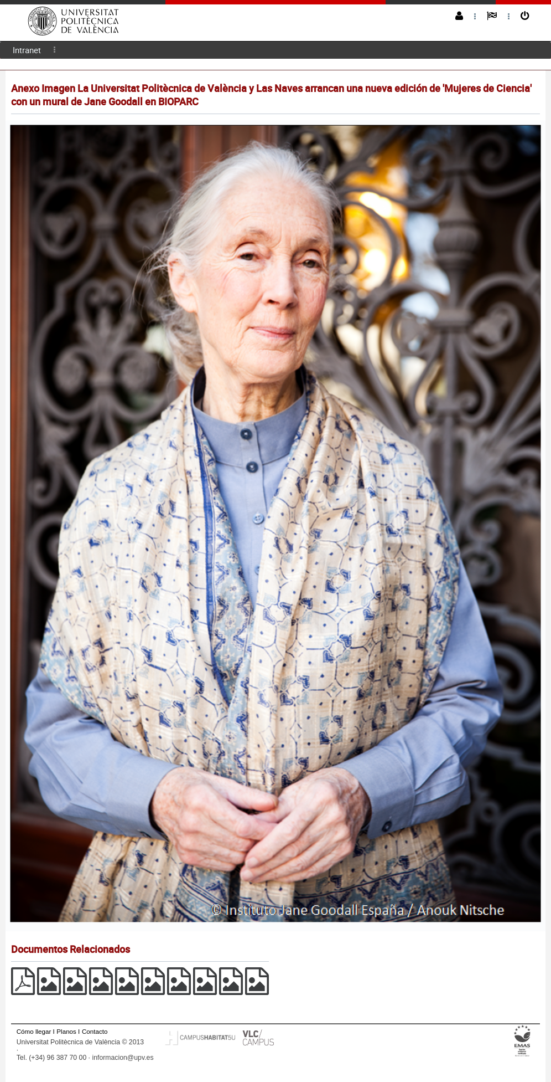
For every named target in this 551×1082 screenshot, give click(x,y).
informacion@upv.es (122, 1058)
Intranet (27, 49)
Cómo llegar (34, 1031)
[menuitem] (26, 50)
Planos (66, 1031)
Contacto (94, 1031)
